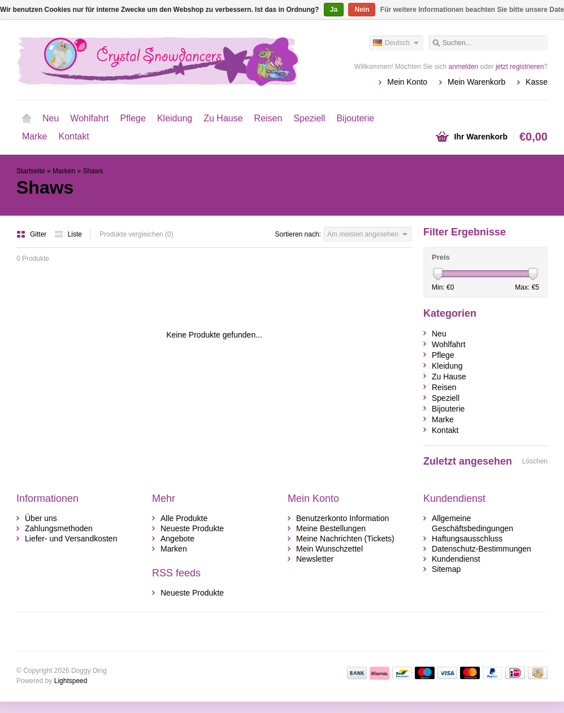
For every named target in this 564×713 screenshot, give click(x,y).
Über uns (41, 518)
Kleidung (174, 118)
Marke (34, 136)
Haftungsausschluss (467, 538)
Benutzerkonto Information (342, 518)
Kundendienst (456, 558)
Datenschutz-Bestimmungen (481, 548)
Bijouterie (355, 118)
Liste (68, 234)
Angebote (177, 538)
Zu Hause (222, 118)
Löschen (535, 461)
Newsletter (314, 558)
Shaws (93, 171)
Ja (333, 10)
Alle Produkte (183, 518)
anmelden (464, 67)
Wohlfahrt (89, 118)
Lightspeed (71, 681)
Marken (64, 171)
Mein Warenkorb (476, 81)
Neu (50, 118)
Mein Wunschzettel (329, 548)
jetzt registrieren (520, 67)
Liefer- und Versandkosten (71, 538)
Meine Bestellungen (331, 528)
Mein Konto (407, 81)
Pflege (133, 118)
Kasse (537, 81)
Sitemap (446, 569)
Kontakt (73, 136)
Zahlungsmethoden (59, 528)
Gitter (32, 234)
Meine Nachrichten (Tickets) (345, 538)
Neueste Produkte (192, 528)
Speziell (309, 118)
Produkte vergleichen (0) (136, 234)
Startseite (26, 119)
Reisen (268, 118)
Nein (361, 10)
